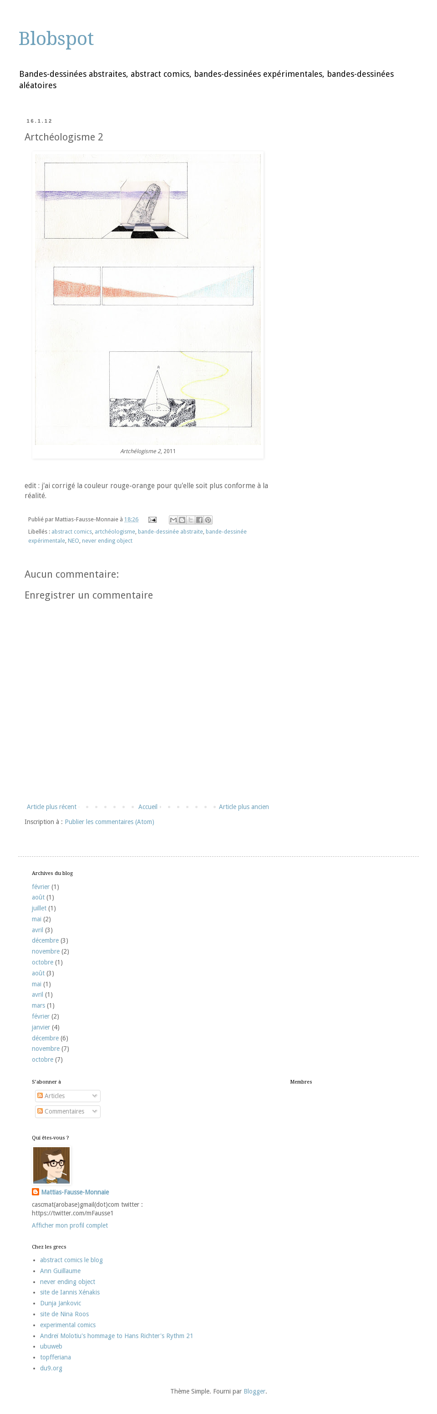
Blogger (254, 1391)
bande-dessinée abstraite (170, 531)
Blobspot (56, 39)
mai (36, 919)
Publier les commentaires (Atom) (109, 821)
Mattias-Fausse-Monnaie (75, 1192)
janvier (41, 1027)
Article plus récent (51, 806)
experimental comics (68, 1325)
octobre (42, 962)
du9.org (51, 1368)
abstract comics (71, 531)
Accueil (148, 806)
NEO (73, 540)
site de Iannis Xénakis (70, 1292)
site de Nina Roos (64, 1314)
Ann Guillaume (60, 1270)
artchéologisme (115, 531)
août (38, 897)
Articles (51, 1095)
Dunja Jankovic (60, 1303)
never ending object (107, 540)
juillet (39, 908)
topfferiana (55, 1357)
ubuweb (51, 1346)
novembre (46, 951)
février (41, 886)
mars (38, 1005)
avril (37, 930)
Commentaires (60, 1111)
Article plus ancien (244, 806)
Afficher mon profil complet (70, 1225)
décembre (45, 940)
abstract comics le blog (71, 1260)
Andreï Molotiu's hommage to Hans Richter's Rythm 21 (116, 1335)
